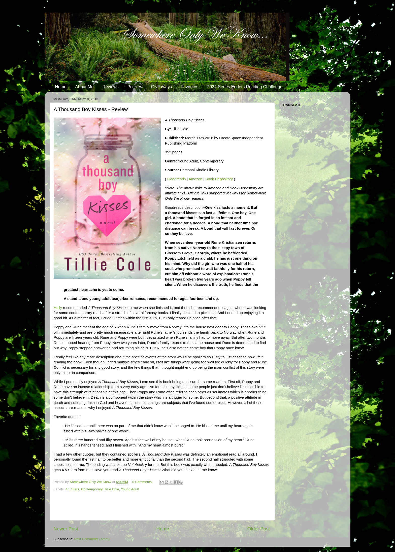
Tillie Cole (111, 489)
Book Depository (219, 179)
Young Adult (130, 489)
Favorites (189, 86)
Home (60, 86)
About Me (84, 86)
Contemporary (92, 489)
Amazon (195, 179)
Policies (134, 86)
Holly (58, 308)
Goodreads (176, 179)
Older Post (258, 528)
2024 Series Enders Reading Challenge (244, 86)
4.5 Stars (72, 489)
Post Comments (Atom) (92, 539)
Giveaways (161, 86)
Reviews (110, 86)
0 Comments (142, 482)
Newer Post (65, 528)
